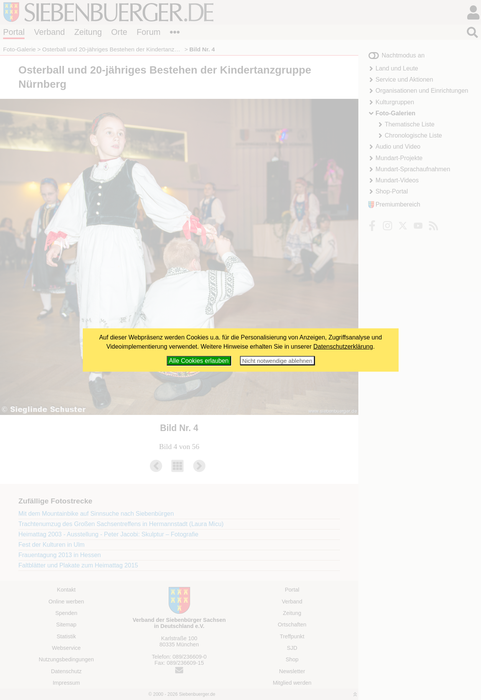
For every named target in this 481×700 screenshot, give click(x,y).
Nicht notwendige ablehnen (277, 360)
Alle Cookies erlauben (199, 360)
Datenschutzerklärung (343, 346)
